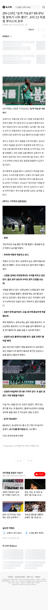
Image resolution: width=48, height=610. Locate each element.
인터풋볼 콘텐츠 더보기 (13, 473)
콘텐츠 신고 (30, 577)
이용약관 (10, 577)
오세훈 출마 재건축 (36, 533)
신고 (26, 25)
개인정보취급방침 (20, 577)
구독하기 (40, 474)
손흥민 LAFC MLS (14, 533)
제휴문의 (37, 577)
